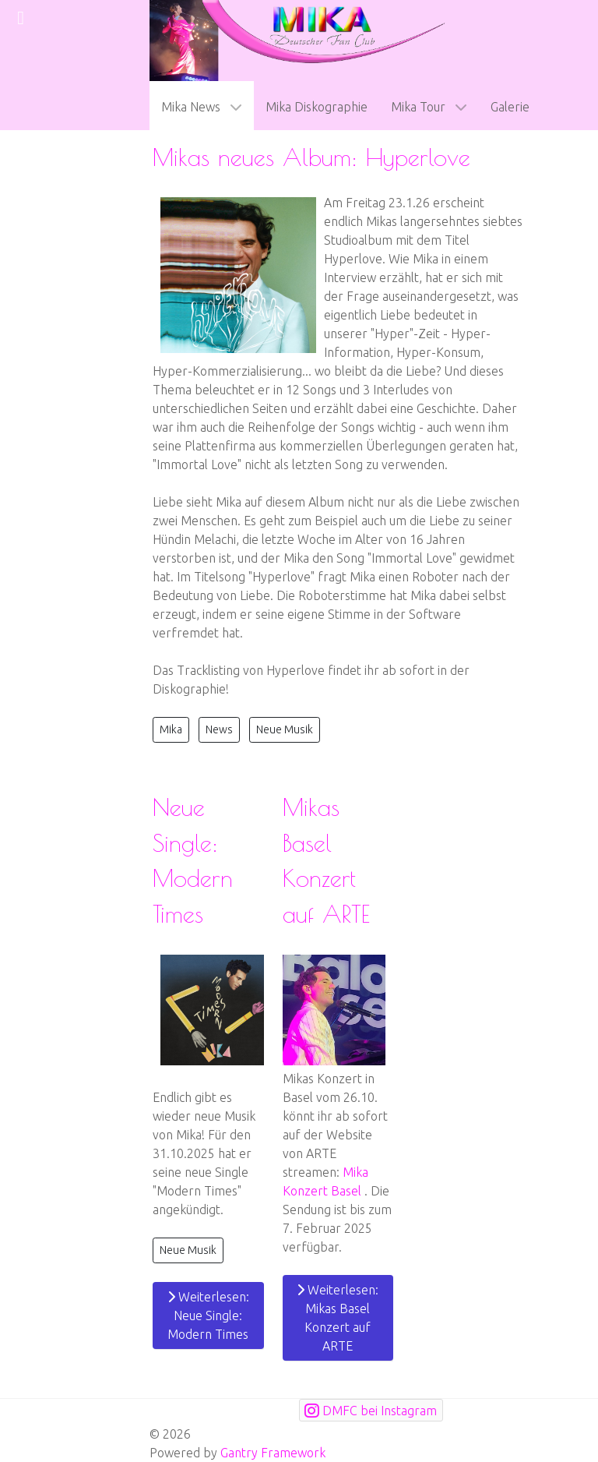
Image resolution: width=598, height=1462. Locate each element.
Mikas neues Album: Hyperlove (311, 157)
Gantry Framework (272, 1453)
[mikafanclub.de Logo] (299, 39)
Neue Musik (284, 729)
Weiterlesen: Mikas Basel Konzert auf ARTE (337, 1318)
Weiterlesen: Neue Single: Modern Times (208, 1315)
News (219, 729)
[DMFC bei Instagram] (371, 1410)
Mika (171, 729)
